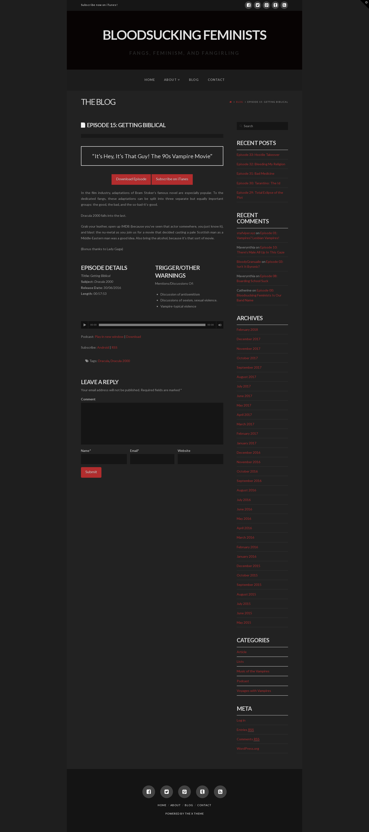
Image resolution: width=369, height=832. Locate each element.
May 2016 (244, 518)
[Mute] (219, 324)
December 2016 (248, 452)
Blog (239, 101)
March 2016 (245, 537)
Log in (241, 720)
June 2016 (244, 509)
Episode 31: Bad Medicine (255, 173)
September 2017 (249, 367)
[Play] (84, 324)
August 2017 (246, 377)
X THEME (197, 813)
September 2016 (249, 481)
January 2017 (246, 443)
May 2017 (244, 405)
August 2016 (246, 490)
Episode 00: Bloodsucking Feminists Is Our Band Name (259, 295)
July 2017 (244, 386)
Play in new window (109, 337)
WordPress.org (248, 748)
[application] (152, 325)
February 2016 (247, 547)
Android (103, 347)
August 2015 (246, 594)
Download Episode (131, 179)
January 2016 (246, 556)
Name (86, 451)
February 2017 (247, 433)
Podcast (243, 681)
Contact (204, 805)
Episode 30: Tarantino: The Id (258, 183)
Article (242, 652)
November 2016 (248, 462)
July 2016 (244, 500)
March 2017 (245, 424)
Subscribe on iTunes (172, 179)
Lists (240, 661)
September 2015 (249, 585)
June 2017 (244, 396)
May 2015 (244, 622)
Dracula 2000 (120, 361)
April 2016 (244, 528)
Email (134, 451)
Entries (245, 730)
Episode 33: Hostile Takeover (258, 155)
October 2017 (247, 358)
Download (133, 337)
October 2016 (247, 471)
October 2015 (247, 575)
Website (184, 451)
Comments (248, 739)
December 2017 (248, 339)
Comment (88, 399)
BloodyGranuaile (249, 262)
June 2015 (244, 613)
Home (162, 805)
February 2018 (247, 329)
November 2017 (248, 349)
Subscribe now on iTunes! (99, 4)
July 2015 (244, 604)
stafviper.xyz (246, 233)
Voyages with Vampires (254, 691)
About (175, 805)
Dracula (103, 361)
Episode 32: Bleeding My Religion (261, 164)
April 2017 (244, 415)
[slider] (152, 325)
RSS (114, 347)
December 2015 (248, 566)
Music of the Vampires (253, 671)
